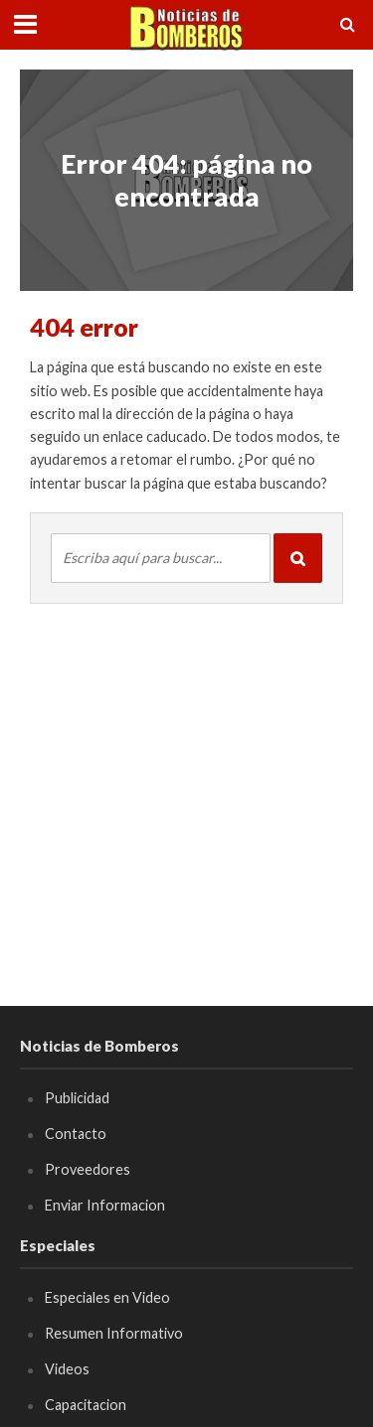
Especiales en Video (107, 1297)
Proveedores (87, 1169)
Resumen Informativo (114, 1333)
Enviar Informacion (105, 1205)
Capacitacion (85, 1404)
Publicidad (77, 1097)
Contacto (75, 1133)
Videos (67, 1368)
